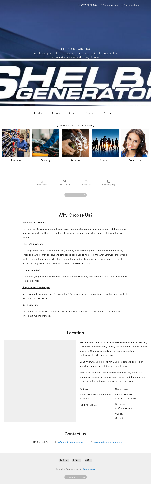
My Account (42, 182)
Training (56, 113)
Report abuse (89, 469)
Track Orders (64, 182)
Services (73, 113)
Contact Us (110, 113)
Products (39, 113)
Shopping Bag (108, 182)
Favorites (86, 182)
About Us (91, 113)
